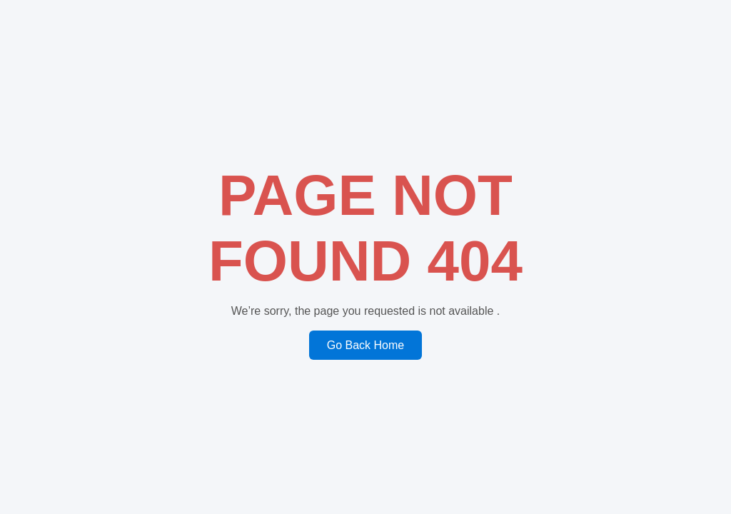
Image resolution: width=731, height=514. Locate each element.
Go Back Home (365, 345)
